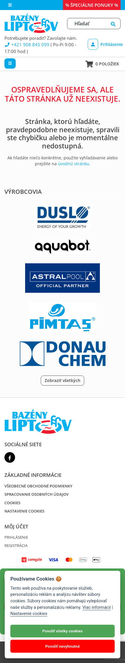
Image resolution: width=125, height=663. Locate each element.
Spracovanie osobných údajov (36, 494)
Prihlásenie (103, 44)
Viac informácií (96, 607)
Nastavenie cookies (24, 511)
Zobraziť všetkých (62, 380)
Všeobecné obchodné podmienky (38, 486)
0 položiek (102, 64)
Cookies (12, 502)
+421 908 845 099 (26, 44)
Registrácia (15, 545)
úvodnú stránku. (74, 163)
